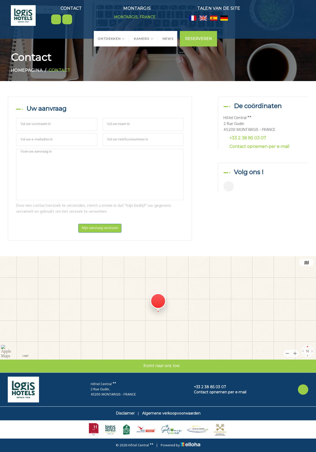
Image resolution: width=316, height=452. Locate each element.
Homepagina (27, 70)
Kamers (144, 39)
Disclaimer (125, 413)
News (168, 39)
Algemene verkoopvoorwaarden (171, 413)
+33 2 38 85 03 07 (207, 387)
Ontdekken (111, 39)
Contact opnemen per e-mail (259, 146)
